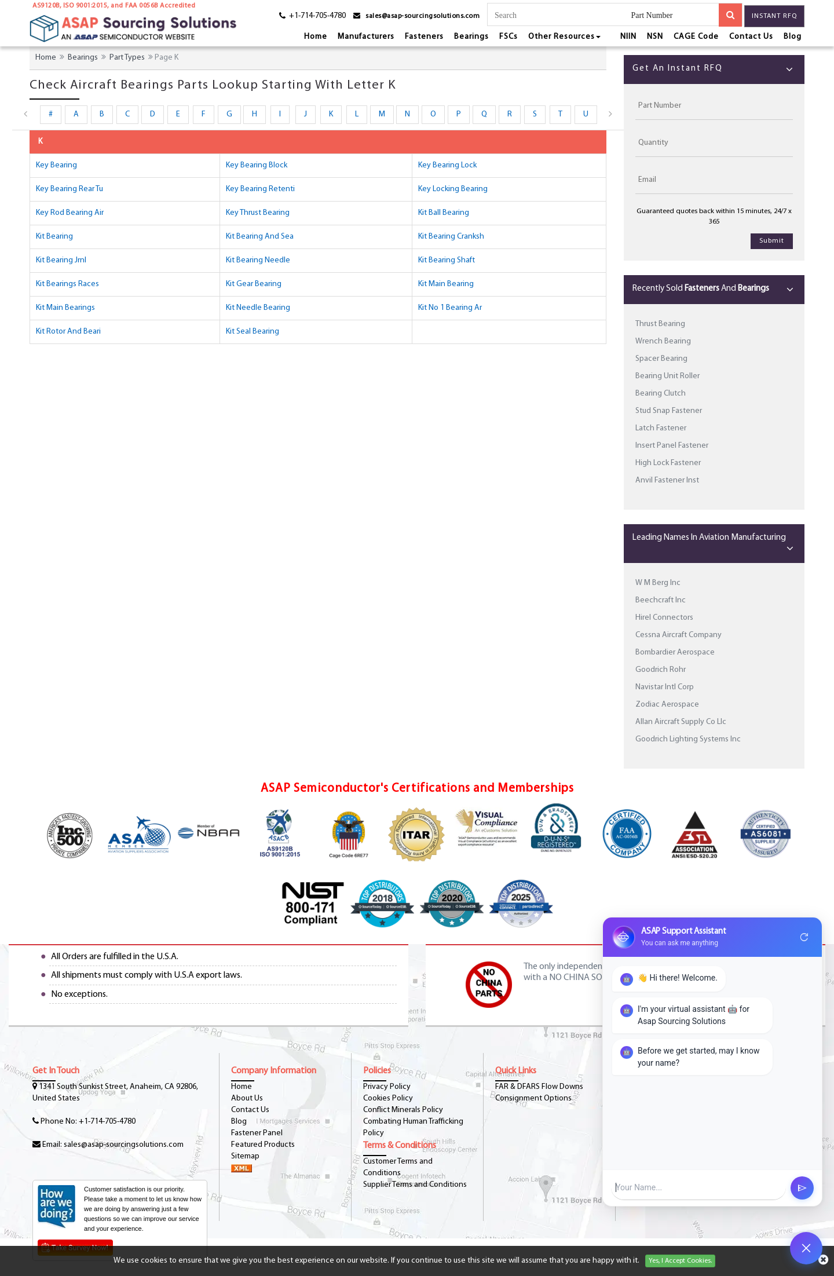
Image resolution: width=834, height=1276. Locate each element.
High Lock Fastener (668, 463)
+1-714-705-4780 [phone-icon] (107, 1121)
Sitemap (245, 1156)
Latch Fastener (660, 428)
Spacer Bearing (661, 358)
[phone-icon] (308, 18)
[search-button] (730, 15)
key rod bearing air (70, 213)
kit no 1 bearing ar (450, 308)
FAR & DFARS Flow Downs (539, 1087)
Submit (771, 240)
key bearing (56, 165)
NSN (655, 36)
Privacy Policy (387, 1087)
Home (315, 36)
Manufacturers (366, 36)
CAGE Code (696, 36)
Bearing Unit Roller (667, 376)
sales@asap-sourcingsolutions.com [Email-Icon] (124, 1144)
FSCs (508, 36)
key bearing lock (447, 165)
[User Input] (698, 1187)
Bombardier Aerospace (675, 652)
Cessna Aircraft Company (678, 635)
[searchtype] (674, 16)
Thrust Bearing (660, 324)
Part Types (127, 57)
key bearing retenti (260, 189)
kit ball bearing (443, 213)
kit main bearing (446, 284)
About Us (247, 1098)
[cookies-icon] (823, 1261)
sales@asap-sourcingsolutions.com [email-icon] (422, 16)
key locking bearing (453, 189)
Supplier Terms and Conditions (415, 1184)
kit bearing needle (258, 260)
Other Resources (564, 36)
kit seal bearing (252, 331)
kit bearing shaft (446, 260)
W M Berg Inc (658, 583)
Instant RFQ (774, 16)
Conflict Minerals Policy (403, 1110)
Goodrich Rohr (660, 670)
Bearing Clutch (660, 393)
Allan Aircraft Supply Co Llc (680, 722)
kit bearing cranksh (451, 236)
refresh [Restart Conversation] (804, 937)
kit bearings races (67, 284)
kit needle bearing (258, 308)
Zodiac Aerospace (667, 704)
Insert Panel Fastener (671, 445)
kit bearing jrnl (61, 260)
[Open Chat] (806, 1248)
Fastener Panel (257, 1133)
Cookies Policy (388, 1098)
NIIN (628, 36)
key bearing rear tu (69, 189)
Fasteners (424, 36)
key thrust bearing (258, 213)
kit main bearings (65, 308)
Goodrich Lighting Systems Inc (688, 739)
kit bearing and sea (260, 236)
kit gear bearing (253, 284)
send (802, 1188)
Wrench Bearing (663, 341)
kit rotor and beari (68, 331)
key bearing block (256, 165)
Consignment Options (533, 1098)
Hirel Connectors (664, 617)
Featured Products (263, 1144)
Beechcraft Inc (660, 600)
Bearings (471, 36)
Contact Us (751, 36)
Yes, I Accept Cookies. (680, 1260)
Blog (793, 36)
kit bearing (54, 236)
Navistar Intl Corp (664, 687)
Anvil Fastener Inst (667, 480)
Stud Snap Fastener (668, 411)
